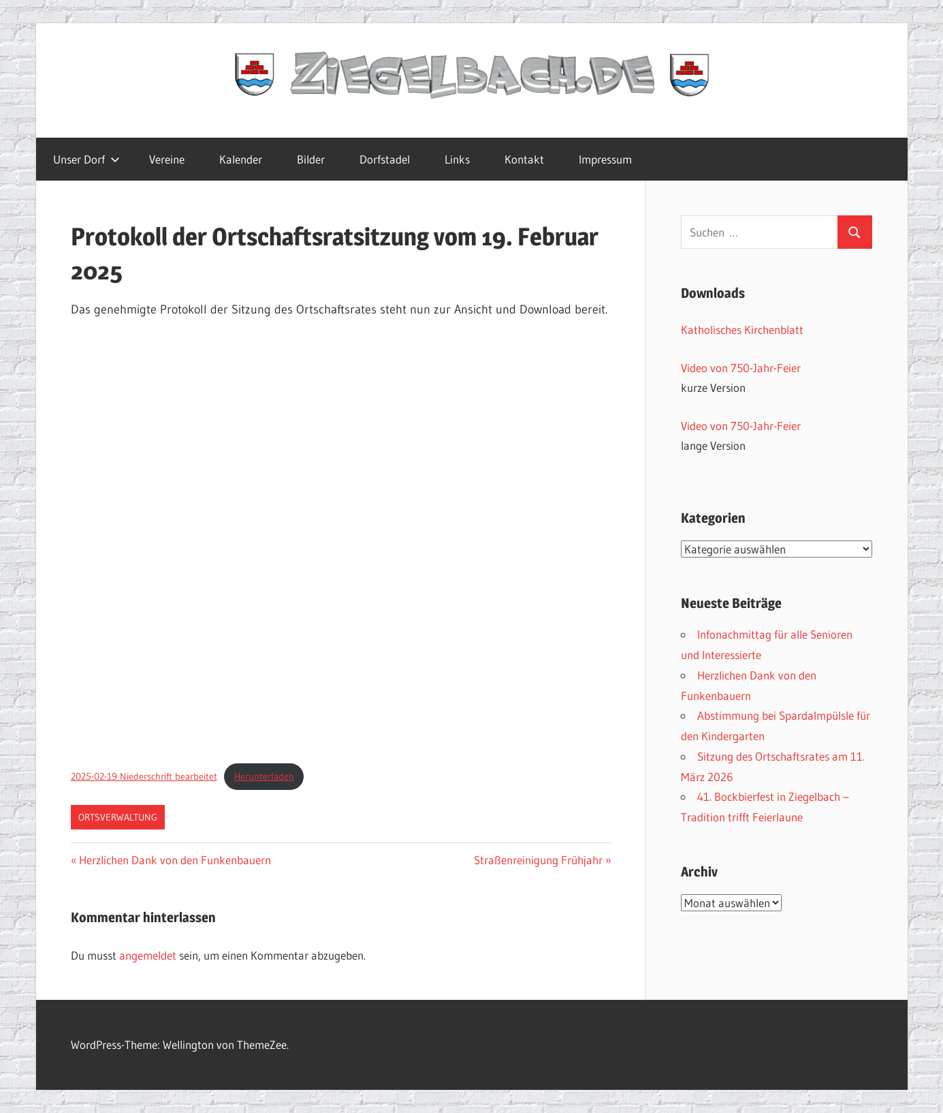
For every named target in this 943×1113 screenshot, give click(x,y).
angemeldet (147, 955)
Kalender (240, 159)
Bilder (311, 159)
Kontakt (524, 159)
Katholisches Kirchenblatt (742, 329)
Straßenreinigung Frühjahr (538, 860)
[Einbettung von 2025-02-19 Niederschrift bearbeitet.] (341, 543)
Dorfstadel (384, 159)
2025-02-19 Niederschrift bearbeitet (144, 776)
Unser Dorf (86, 159)
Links (457, 159)
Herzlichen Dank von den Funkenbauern (174, 860)
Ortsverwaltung (117, 817)
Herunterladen (264, 776)
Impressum (605, 159)
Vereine (167, 159)
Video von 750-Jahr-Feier (741, 368)
